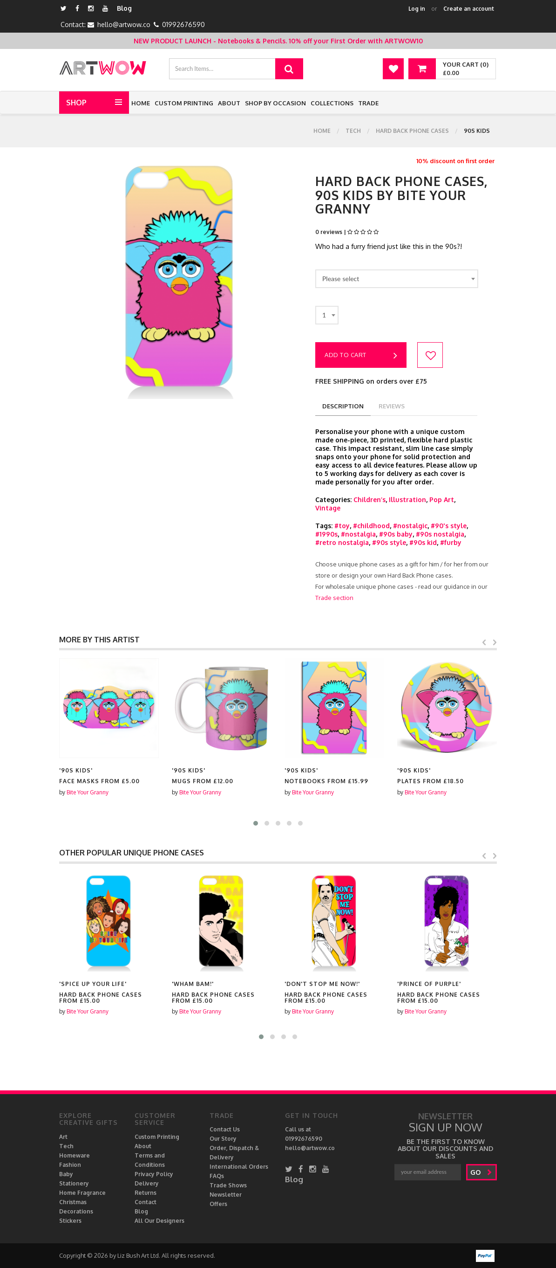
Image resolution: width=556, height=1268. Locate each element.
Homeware (74, 1155)
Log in (416, 8)
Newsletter (226, 1194)
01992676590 (183, 24)
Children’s (369, 499)
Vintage (327, 508)
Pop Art (441, 499)
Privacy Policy (154, 1174)
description (343, 406)
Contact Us (225, 1129)
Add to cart (361, 356)
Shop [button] (76, 102)
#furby (450, 542)
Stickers (70, 1220)
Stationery (74, 1183)
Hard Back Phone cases (412, 130)
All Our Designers (159, 1220)
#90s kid (423, 542)
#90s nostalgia (440, 534)
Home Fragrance (82, 1192)
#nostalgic (410, 526)
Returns (145, 1192)
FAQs (217, 1175)
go (481, 1172)
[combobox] (396, 278)
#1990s (326, 534)
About (229, 103)
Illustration (407, 499)
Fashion (70, 1164)
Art (63, 1136)
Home (140, 103)
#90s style (389, 542)
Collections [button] (332, 103)
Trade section (334, 597)
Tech (353, 130)
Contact (145, 1202)
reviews (392, 406)
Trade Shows (228, 1185)
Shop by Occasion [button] (275, 103)
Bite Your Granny (87, 792)
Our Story (223, 1138)
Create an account (468, 8)
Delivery (147, 1183)
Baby (66, 1174)
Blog (124, 8)
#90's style (449, 526)
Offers (218, 1203)
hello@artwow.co (123, 24)
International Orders (239, 1166)
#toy (342, 526)
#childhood (371, 526)
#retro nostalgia (342, 542)
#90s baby (396, 534)
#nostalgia (358, 534)
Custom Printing (184, 103)
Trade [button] (368, 103)
